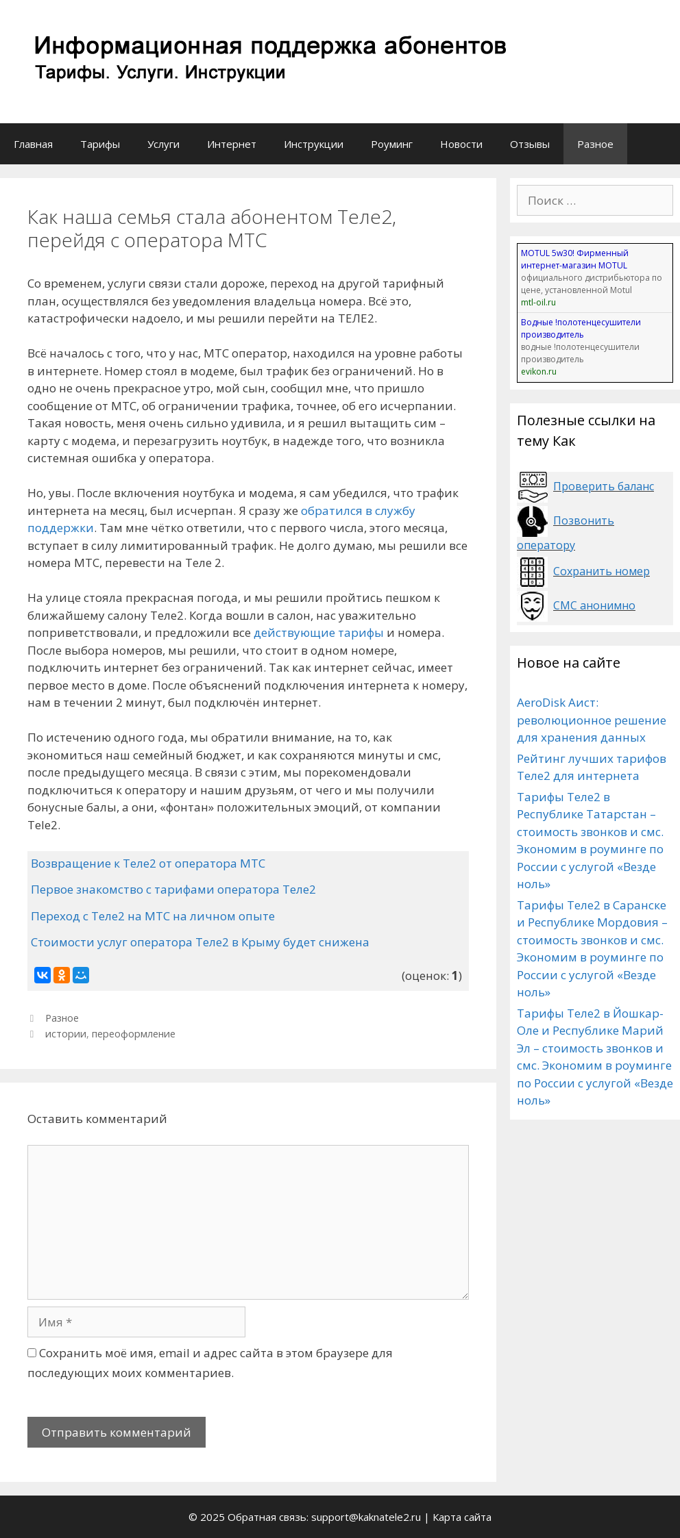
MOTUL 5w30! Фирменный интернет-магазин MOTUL (575, 259)
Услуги (163, 144)
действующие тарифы (319, 632)
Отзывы (530, 144)
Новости (461, 144)
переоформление (133, 1033)
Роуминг (392, 144)
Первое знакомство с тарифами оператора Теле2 (173, 889)
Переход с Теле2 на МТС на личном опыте (153, 916)
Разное (595, 144)
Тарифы (100, 144)
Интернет (231, 144)
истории (65, 1033)
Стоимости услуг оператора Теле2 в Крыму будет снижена (200, 942)
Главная (33, 144)
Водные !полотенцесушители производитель (581, 328)
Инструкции (313, 144)
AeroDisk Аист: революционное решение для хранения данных (591, 719)
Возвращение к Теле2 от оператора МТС (148, 863)
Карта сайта (462, 1517)
